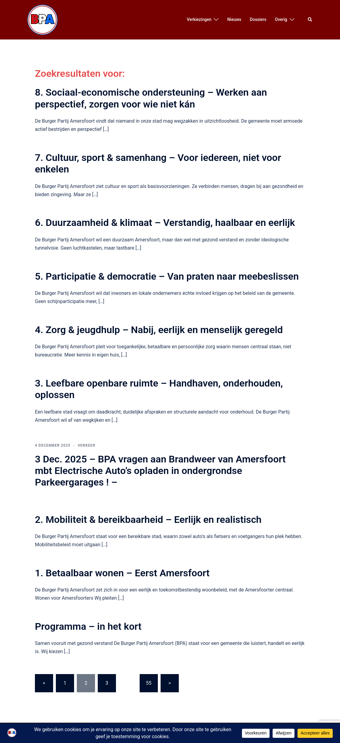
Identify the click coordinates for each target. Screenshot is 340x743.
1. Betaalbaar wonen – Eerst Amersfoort (122, 573)
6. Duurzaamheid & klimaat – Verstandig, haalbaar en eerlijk (165, 222)
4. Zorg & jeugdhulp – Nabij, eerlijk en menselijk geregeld (159, 330)
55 (148, 683)
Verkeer (86, 445)
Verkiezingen (199, 19)
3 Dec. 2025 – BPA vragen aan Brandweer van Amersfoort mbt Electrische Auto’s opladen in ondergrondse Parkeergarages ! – (160, 470)
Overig (281, 19)
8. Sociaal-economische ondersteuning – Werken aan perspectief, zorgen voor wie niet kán (151, 98)
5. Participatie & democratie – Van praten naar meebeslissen (167, 276)
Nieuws (234, 19)
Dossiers (258, 19)
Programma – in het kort (88, 626)
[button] (310, 19)
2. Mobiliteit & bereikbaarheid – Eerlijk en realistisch (148, 519)
